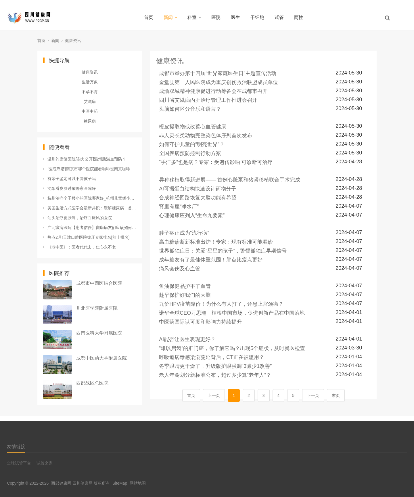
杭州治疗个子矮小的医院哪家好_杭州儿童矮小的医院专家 (91, 198)
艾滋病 (90, 101)
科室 (194, 17)
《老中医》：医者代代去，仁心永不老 (81, 247)
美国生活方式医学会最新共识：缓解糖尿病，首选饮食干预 (91, 208)
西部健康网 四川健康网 (72, 483)
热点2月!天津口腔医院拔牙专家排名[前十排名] (88, 237)
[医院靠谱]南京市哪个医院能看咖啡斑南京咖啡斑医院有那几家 (91, 169)
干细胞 (257, 17)
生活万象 (90, 82)
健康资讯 (73, 40)
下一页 (313, 395)
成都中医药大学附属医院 (101, 357)
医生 (235, 17)
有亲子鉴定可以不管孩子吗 (71, 178)
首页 (148, 17)
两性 (298, 17)
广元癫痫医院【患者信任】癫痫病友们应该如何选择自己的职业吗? (91, 227)
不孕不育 (90, 91)
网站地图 (138, 483)
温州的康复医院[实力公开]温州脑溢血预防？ (86, 159)
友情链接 (16, 446)
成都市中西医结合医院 (99, 283)
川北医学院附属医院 (97, 308)
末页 (336, 395)
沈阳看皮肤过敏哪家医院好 (71, 188)
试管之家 (45, 463)
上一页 (214, 395)
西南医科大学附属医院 (99, 332)
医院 (216, 17)
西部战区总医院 (92, 383)
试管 (279, 17)
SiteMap (119, 483)
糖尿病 (90, 121)
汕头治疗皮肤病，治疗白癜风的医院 (79, 217)
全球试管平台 (19, 463)
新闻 (170, 17)
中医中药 (90, 111)
